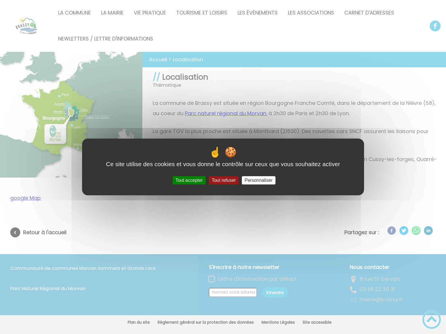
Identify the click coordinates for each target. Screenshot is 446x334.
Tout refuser (224, 180)
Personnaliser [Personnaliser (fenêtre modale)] (259, 180)
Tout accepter (189, 180)
